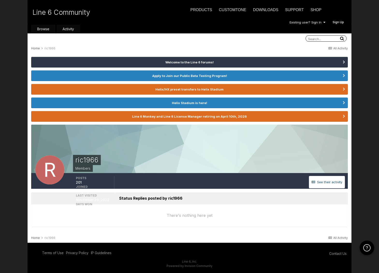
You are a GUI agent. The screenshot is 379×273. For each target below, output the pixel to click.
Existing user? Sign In (307, 22)
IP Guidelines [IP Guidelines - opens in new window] (101, 253)
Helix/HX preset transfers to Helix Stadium (189, 89)
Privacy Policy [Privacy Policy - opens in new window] (77, 253)
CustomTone (232, 10)
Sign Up (338, 22)
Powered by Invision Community (189, 266)
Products (201, 10)
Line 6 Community (61, 12)
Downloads (265, 10)
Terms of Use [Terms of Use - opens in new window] (53, 253)
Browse (43, 29)
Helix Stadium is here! (189, 103)
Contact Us (338, 253)
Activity (68, 29)
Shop (316, 10)
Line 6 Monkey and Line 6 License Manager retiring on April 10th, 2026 (189, 116)
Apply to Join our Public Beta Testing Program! (189, 76)
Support (294, 10)
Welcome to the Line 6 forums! (189, 62)
